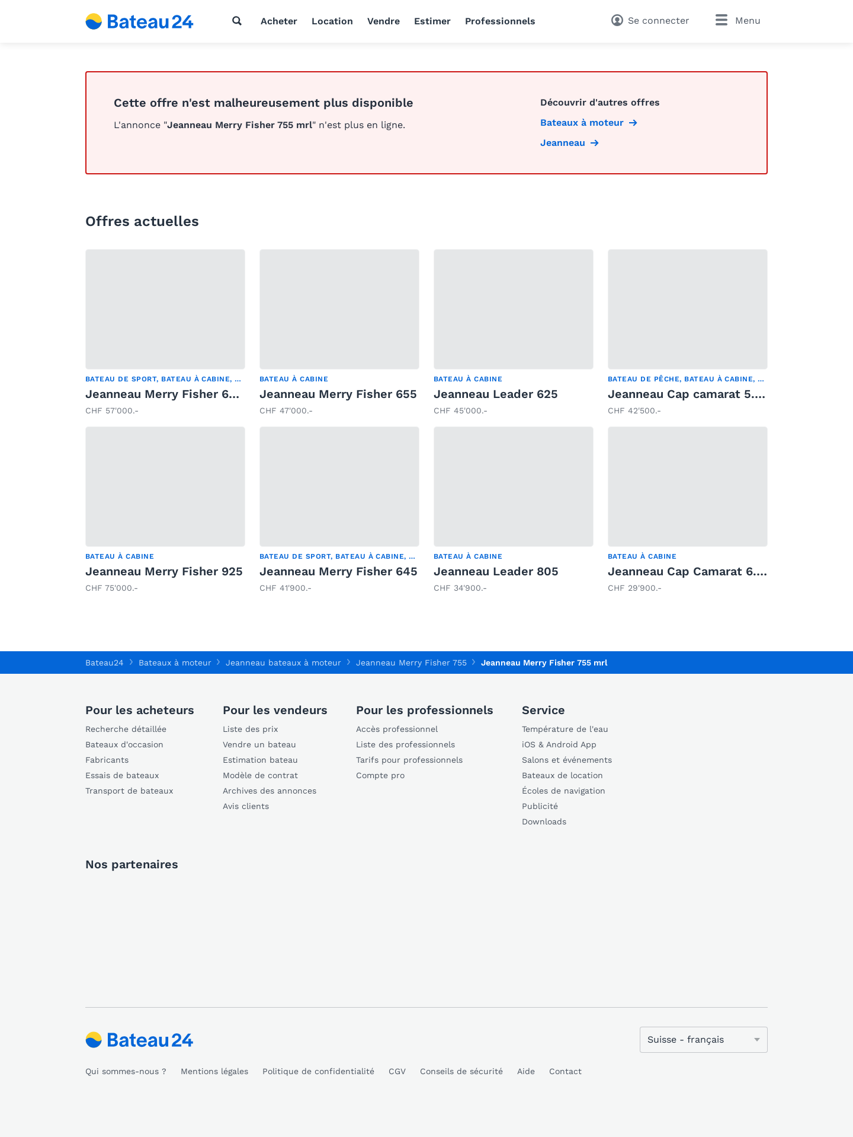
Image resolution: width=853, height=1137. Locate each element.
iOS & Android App (559, 744)
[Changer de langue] (704, 1040)
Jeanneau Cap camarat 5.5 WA (696, 394)
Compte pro (380, 775)
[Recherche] (239, 21)
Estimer (432, 21)
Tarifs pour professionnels (409, 760)
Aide (526, 1071)
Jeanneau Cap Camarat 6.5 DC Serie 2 (718, 571)
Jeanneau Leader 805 (496, 571)
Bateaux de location (562, 775)
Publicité (540, 806)
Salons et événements (567, 760)
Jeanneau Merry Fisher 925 (164, 571)
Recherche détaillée (125, 729)
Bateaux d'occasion (124, 744)
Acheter (279, 21)
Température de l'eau (565, 729)
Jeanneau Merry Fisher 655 (338, 394)
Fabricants (107, 760)
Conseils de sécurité (461, 1071)
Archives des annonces (269, 790)
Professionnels (500, 21)
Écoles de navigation (563, 790)
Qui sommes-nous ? (125, 1071)
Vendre (383, 21)
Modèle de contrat (260, 775)
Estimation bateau (260, 760)
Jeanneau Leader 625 (496, 394)
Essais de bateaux (122, 775)
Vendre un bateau (259, 744)
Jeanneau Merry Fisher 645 (338, 571)
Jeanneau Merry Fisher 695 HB (174, 394)
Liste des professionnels (405, 744)
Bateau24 (104, 662)
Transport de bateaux (129, 790)
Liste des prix (250, 729)
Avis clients (246, 806)
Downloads (544, 821)
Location (332, 21)
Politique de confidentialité (318, 1071)
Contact (565, 1071)
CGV (397, 1071)
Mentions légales (214, 1071)
